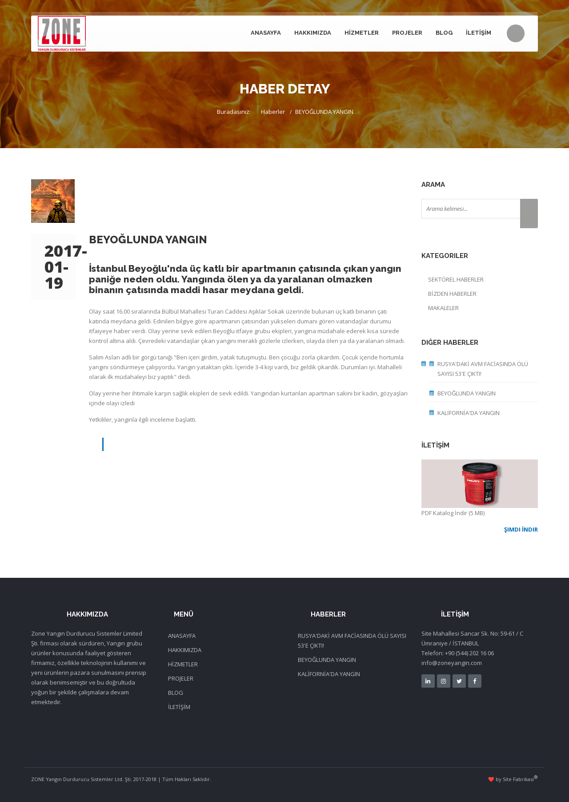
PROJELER (407, 32)
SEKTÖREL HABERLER (456, 279)
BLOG (444, 32)
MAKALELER (443, 308)
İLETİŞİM (478, 32)
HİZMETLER (362, 32)
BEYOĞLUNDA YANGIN (466, 393)
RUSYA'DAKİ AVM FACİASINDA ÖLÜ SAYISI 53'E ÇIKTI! (482, 369)
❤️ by (513, 778)
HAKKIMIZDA (312, 32)
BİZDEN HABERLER (452, 294)
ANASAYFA (266, 32)
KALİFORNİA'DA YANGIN (468, 413)
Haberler (273, 112)
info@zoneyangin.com (451, 663)
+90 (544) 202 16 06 (469, 653)
